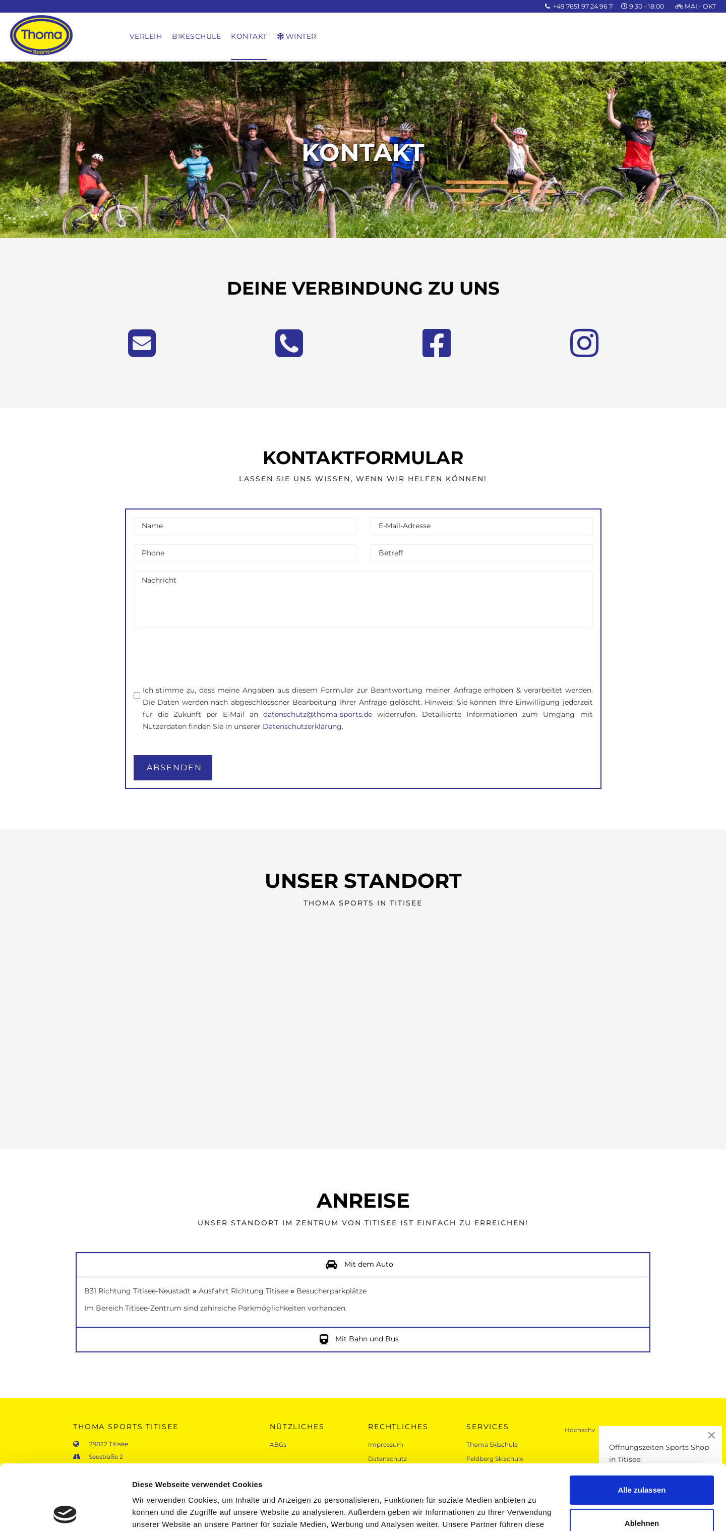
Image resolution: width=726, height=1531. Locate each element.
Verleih (146, 36)
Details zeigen (157, 1511)
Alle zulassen (642, 1425)
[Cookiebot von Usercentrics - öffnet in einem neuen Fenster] (65, 1511)
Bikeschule (196, 36)
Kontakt (249, 36)
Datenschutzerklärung (302, 726)
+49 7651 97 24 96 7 (583, 6)
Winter (297, 36)
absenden (174, 767)
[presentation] (210, 656)
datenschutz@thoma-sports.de (317, 714)
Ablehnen (642, 1457)
